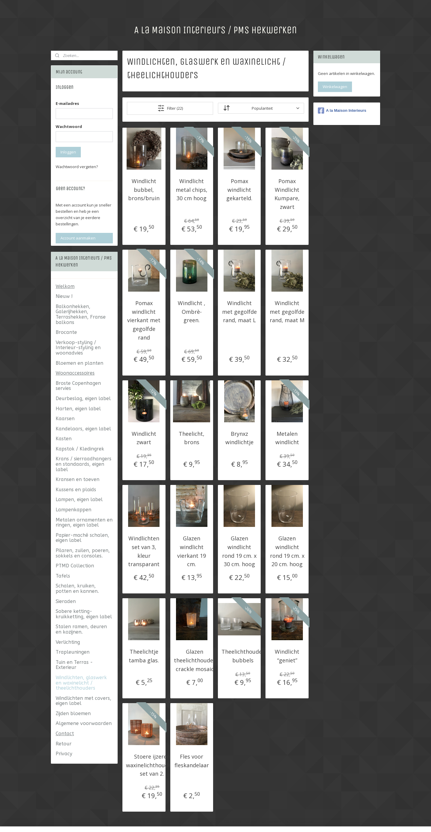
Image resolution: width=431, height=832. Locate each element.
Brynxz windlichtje (239, 438)
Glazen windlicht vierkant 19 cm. (191, 551)
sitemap (213, 821)
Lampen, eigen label (79, 499)
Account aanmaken (77, 238)
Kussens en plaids (76, 489)
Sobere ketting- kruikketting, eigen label (84, 614)
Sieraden (66, 601)
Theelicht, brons (191, 438)
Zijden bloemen (73, 713)
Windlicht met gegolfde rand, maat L (239, 311)
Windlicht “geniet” (287, 656)
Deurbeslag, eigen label (83, 398)
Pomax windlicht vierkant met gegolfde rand (143, 320)
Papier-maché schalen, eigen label (82, 537)
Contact (65, 733)
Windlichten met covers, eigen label (83, 700)
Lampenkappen (73, 510)
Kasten (64, 438)
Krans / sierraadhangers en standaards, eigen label (83, 464)
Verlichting (68, 642)
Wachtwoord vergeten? (77, 166)
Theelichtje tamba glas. (144, 656)
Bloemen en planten (79, 363)
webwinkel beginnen (249, 821)
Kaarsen (65, 418)
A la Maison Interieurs (342, 110)
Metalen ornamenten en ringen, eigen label (84, 522)
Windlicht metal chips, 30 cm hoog (191, 189)
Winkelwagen (335, 86)
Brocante (66, 332)
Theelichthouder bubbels (242, 656)
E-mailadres (67, 103)
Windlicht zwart (144, 438)
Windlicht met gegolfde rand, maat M (287, 311)
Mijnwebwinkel (301, 821)
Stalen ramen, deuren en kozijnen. (81, 629)
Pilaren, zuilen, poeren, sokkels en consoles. (83, 553)
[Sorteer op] (260, 108)
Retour (64, 744)
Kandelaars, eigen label (83, 429)
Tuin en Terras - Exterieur (74, 664)
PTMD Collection (75, 566)
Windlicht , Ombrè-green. (191, 311)
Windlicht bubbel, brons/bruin (144, 189)
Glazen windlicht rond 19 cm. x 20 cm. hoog (287, 551)
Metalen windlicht (287, 438)
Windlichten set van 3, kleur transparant (144, 551)
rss (226, 821)
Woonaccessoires (75, 373)
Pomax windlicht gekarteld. (239, 189)
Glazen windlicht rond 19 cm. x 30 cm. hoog (239, 551)
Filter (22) (170, 107)
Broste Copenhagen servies (78, 385)
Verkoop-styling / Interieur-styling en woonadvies (78, 348)
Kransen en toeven (77, 479)
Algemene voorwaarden (84, 723)
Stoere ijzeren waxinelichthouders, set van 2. (152, 765)
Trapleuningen (72, 652)
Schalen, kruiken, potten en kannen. (77, 588)
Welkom (65, 286)
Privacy (64, 753)
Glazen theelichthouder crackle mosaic (195, 660)
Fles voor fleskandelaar (191, 760)
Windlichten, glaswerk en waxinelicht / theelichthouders (81, 683)
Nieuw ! (64, 296)
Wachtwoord (69, 126)
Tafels (63, 576)
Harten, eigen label (78, 409)
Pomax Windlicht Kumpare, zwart (287, 193)
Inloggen (68, 152)
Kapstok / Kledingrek (80, 449)
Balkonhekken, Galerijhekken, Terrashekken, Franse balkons (81, 314)
